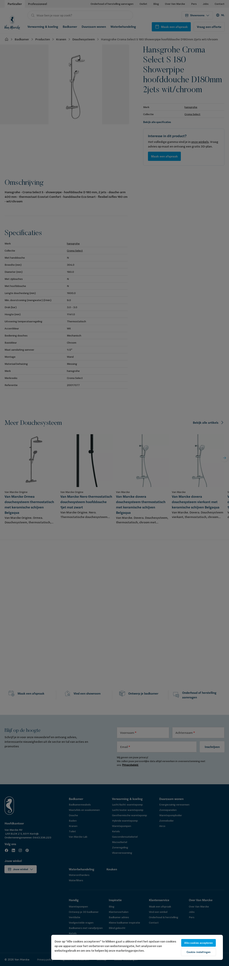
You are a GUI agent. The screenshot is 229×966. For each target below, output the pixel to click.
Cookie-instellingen (199, 952)
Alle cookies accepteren (198, 943)
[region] (137, 947)
